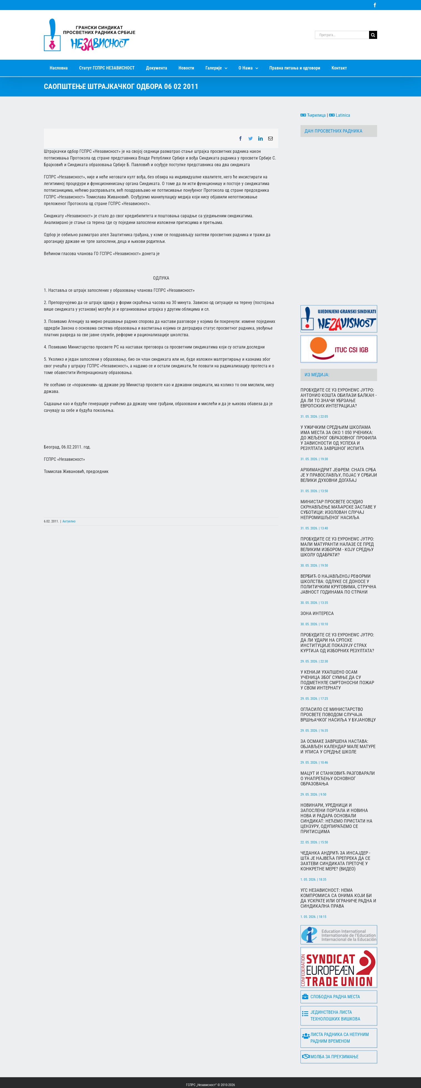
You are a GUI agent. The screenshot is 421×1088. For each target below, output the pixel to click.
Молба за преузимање (330, 1035)
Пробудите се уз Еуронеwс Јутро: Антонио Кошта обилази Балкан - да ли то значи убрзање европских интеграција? (338, 376)
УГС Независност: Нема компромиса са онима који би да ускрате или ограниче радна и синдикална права (338, 876)
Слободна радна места (331, 975)
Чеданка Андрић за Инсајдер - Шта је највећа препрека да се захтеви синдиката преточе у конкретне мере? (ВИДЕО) (335, 839)
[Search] (373, 35)
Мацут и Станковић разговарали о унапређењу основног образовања (337, 757)
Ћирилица (313, 115)
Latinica (339, 115)
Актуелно (69, 521)
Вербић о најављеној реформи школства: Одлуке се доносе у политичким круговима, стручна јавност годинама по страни (338, 562)
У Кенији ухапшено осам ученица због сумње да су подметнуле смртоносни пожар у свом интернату (337, 658)
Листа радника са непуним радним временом (335, 1016)
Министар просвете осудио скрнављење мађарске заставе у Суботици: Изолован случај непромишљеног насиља (338, 488)
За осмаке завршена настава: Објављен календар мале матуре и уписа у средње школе (337, 725)
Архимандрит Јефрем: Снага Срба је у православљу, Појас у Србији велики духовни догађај (338, 453)
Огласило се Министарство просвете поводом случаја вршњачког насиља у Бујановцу (338, 693)
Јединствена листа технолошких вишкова (331, 994)
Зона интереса (317, 591)
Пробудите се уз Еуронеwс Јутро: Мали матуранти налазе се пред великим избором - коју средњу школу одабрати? (337, 525)
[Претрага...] (342, 35)
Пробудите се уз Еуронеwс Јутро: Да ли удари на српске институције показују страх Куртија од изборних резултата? (337, 621)
